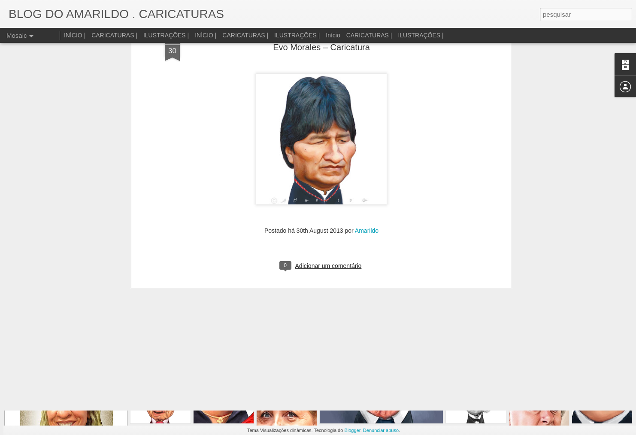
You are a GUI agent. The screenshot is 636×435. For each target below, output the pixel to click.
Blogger (352, 430)
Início (333, 35)
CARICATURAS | (114, 35)
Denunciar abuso (381, 430)
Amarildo (367, 103)
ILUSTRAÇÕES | (166, 35)
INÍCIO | (74, 35)
